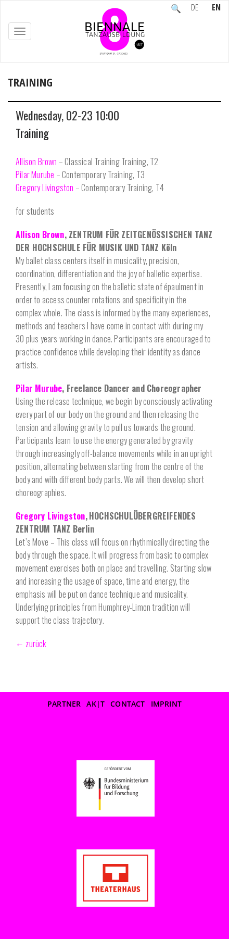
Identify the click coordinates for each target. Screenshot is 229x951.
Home (19, 93)
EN (216, 8)
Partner (64, 704)
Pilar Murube (35, 174)
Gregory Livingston (45, 187)
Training (32, 133)
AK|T (95, 704)
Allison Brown (36, 161)
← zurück (31, 643)
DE (194, 8)
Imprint (166, 704)
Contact (127, 704)
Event (53, 93)
